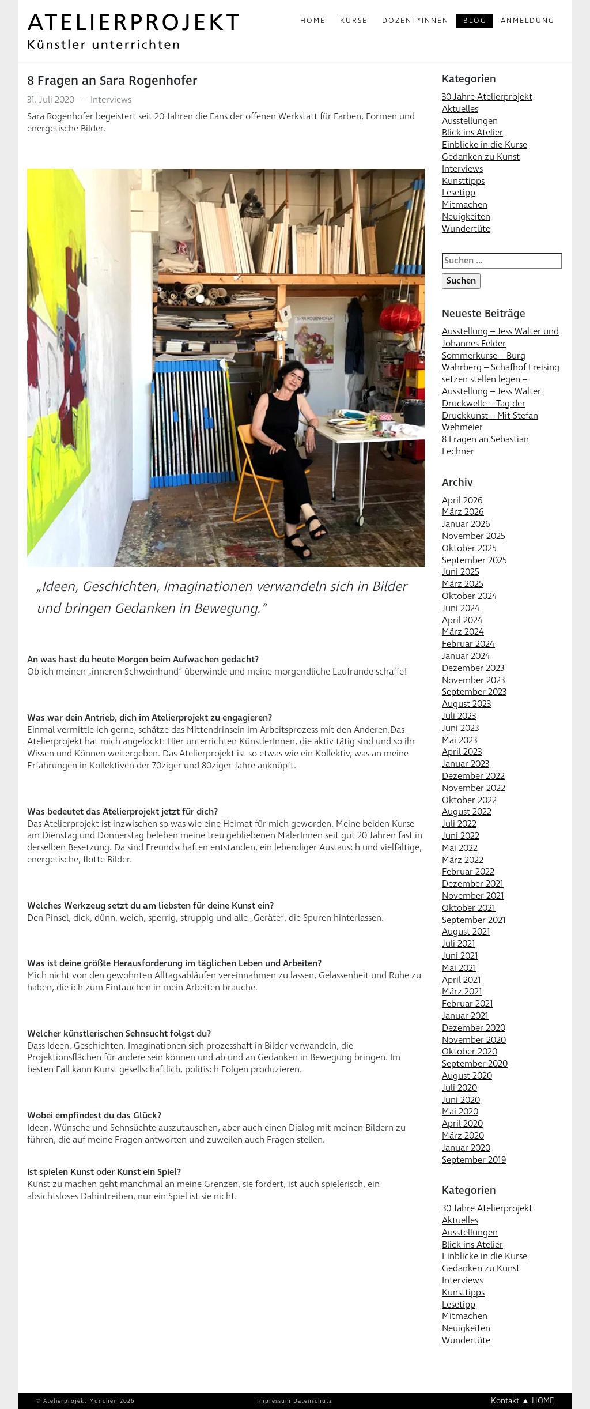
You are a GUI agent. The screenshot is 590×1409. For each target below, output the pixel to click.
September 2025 (474, 560)
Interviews (110, 99)
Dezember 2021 (473, 883)
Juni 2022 (460, 836)
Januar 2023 (465, 764)
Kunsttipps (463, 181)
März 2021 (462, 991)
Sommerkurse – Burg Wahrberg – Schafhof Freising (500, 361)
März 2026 (463, 512)
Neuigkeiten (466, 216)
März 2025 (462, 584)
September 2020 (475, 1063)
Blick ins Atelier (472, 132)
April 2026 (462, 500)
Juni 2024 (461, 608)
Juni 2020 (461, 1100)
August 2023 (466, 704)
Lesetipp (458, 192)
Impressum (274, 1401)
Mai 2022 (460, 848)
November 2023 (473, 680)
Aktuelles (460, 109)
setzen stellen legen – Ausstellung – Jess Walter (491, 385)
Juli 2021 (458, 943)
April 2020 (462, 1123)
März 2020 (463, 1135)
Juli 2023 (459, 716)
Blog (475, 21)
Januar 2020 (466, 1147)
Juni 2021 (460, 956)
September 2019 (474, 1160)
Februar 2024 (468, 644)
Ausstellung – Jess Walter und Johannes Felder (500, 337)
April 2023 (462, 751)
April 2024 (462, 620)
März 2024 (463, 632)
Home (313, 21)
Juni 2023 (460, 728)
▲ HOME (537, 1400)
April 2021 (461, 980)
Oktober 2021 (469, 908)
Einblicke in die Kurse (484, 144)
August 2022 (466, 811)
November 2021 (473, 896)
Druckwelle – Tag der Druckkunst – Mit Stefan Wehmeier (490, 415)
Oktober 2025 (469, 548)
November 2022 (473, 788)
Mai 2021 (459, 968)
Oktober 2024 (469, 596)
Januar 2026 (466, 524)
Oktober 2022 (469, 800)
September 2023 (474, 691)
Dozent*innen (415, 21)
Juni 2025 (460, 572)
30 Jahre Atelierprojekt (487, 97)
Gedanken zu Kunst (481, 156)
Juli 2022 (459, 823)
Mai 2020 (460, 1111)
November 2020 (474, 1040)
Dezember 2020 (473, 1028)
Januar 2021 (465, 1015)
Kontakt (505, 1400)
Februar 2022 (468, 871)
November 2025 (473, 536)
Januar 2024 (466, 656)
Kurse (354, 21)
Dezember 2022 (473, 776)
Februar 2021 (467, 1003)
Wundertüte (466, 229)
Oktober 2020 (469, 1051)
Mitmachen (464, 204)
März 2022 (462, 860)
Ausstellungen (470, 121)
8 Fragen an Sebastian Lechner (485, 445)
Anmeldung (528, 21)
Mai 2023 (459, 740)
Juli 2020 (459, 1088)
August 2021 (466, 931)
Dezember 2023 (473, 668)
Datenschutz (312, 1401)
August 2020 (467, 1075)
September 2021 (474, 920)
